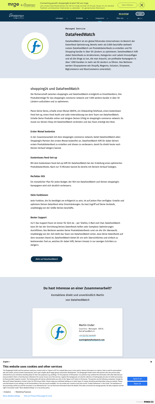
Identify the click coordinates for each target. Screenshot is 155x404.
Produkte (79, 18)
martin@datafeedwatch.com (92, 340)
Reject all (137, 384)
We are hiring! (123, 14)
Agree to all (137, 379)
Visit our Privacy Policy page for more (38, 396)
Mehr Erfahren (127, 5)
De (139, 18)
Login (140, 14)
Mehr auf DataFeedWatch (46, 259)
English (7, 362)
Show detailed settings (11, 396)
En (141, 18)
